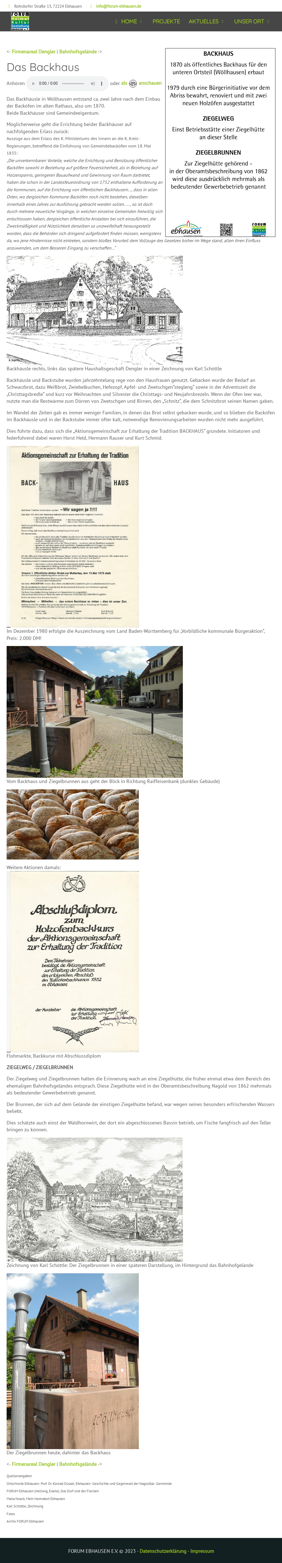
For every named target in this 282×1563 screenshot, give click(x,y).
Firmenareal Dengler (33, 51)
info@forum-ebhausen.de (118, 6)
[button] (128, 22)
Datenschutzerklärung (163, 1551)
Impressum (202, 1551)
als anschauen (141, 83)
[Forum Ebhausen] (18, 22)
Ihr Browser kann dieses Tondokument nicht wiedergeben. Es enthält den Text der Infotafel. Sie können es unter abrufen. (67, 83)
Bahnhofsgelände (78, 51)
